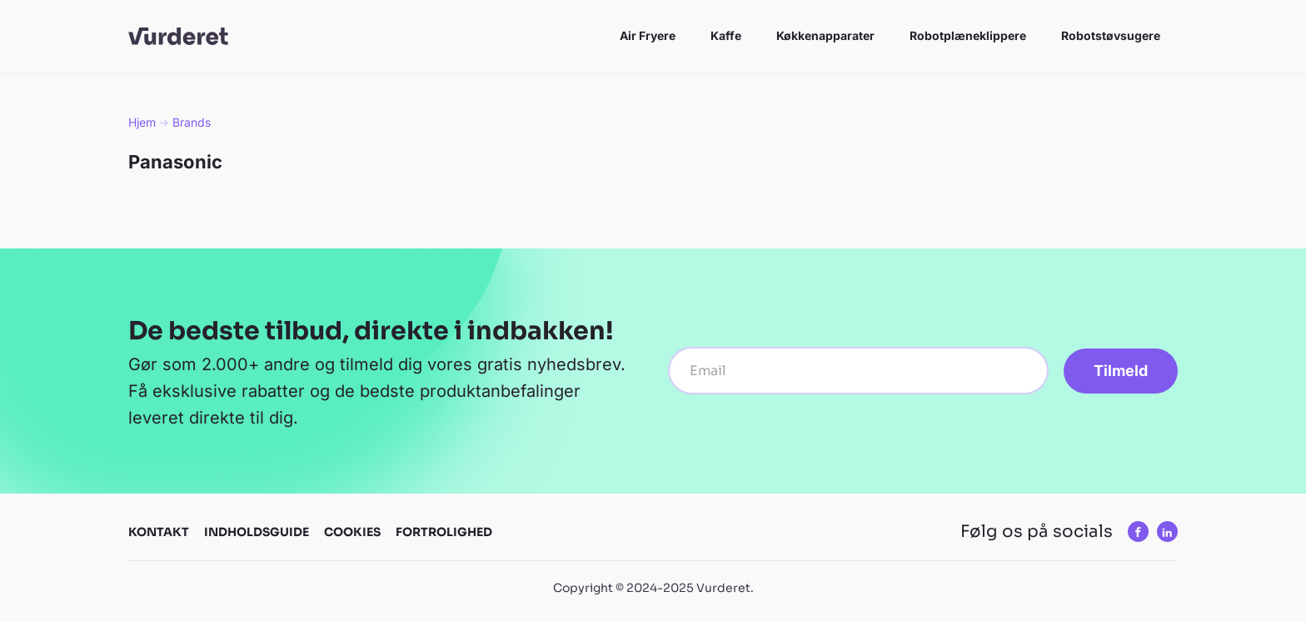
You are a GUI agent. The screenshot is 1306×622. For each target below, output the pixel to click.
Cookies (352, 531)
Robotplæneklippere (968, 35)
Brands (191, 122)
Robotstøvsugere (1110, 35)
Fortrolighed (444, 531)
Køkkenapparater (825, 35)
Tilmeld (1121, 370)
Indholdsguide (256, 531)
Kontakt (158, 531)
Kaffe (725, 35)
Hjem (142, 122)
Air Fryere (647, 35)
